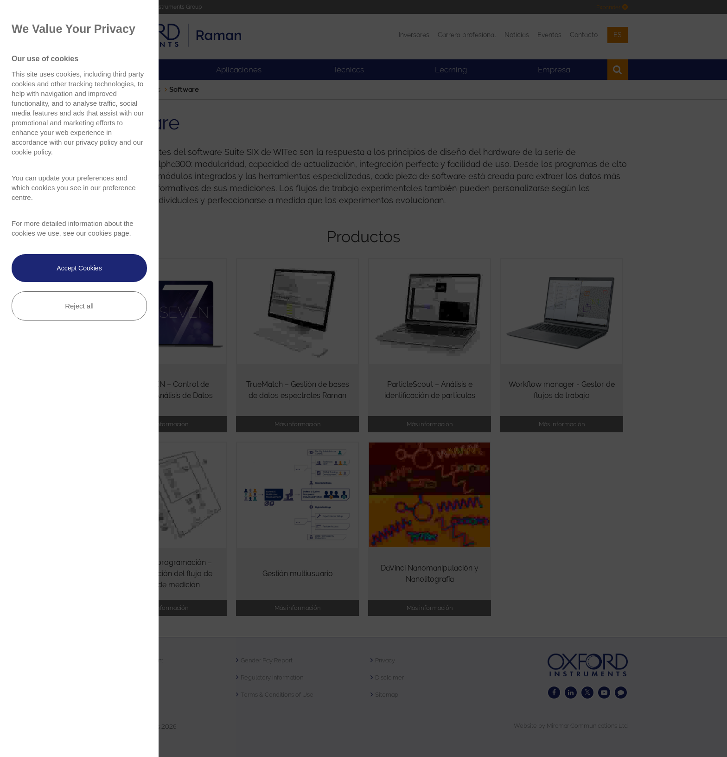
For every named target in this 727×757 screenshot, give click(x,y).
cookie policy (31, 152)
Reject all (79, 306)
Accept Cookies (79, 268)
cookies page (108, 233)
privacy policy (96, 142)
